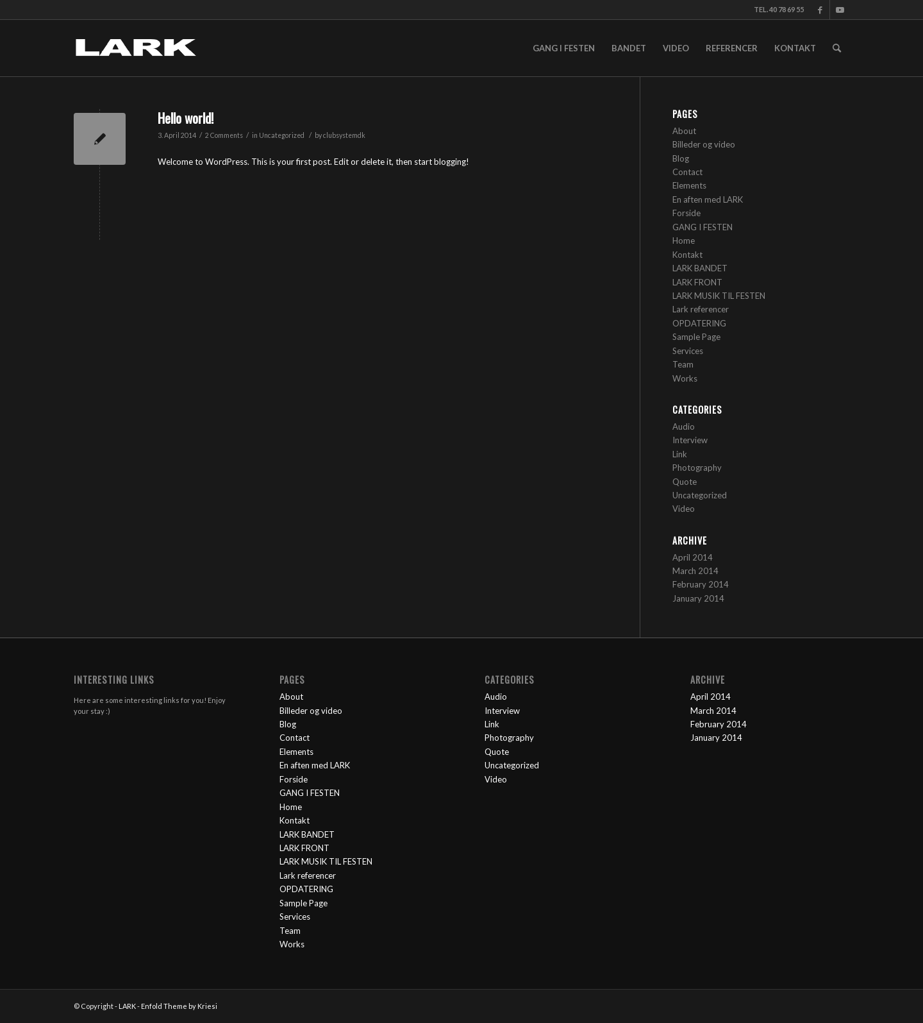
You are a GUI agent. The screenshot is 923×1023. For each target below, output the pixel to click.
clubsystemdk (344, 135)
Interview (690, 440)
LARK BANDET (700, 268)
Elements (689, 185)
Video (683, 508)
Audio (683, 426)
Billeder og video (703, 144)
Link (679, 454)
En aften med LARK (707, 199)
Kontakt (687, 254)
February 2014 (700, 584)
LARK (127, 1006)
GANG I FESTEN (702, 227)
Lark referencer (700, 309)
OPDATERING (699, 323)
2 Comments (224, 135)
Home (683, 240)
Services (687, 351)
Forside (686, 213)
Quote (684, 482)
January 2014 (698, 598)
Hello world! (185, 118)
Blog (680, 158)
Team (683, 364)
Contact (687, 172)
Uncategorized (281, 135)
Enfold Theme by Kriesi (179, 1006)
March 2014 (695, 571)
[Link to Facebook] (820, 9)
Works (684, 378)
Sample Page (696, 337)
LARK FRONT (697, 282)
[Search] (836, 48)
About (684, 131)
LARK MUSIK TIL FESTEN (718, 296)
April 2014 (692, 557)
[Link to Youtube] (839, 9)
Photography (697, 467)
